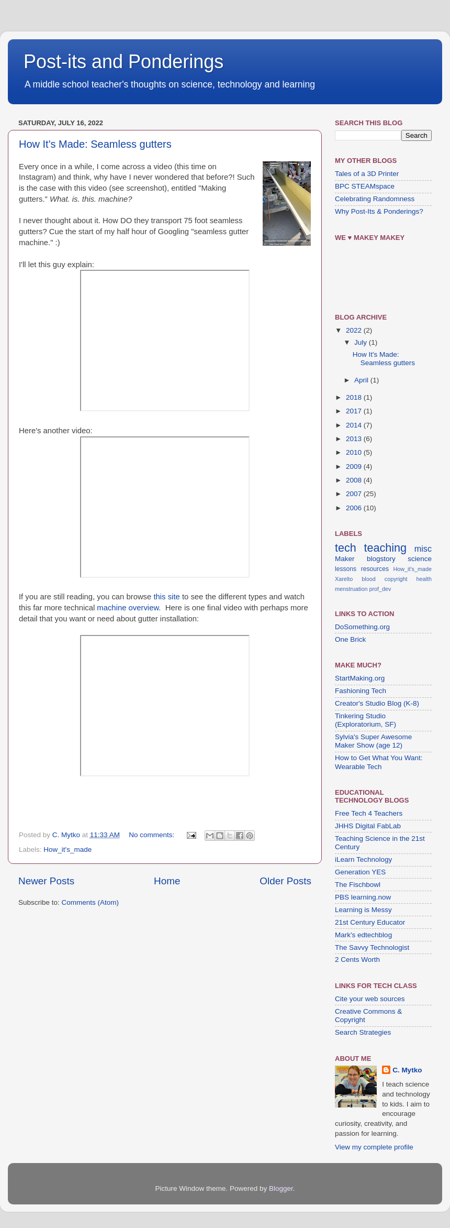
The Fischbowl (357, 885)
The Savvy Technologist (372, 947)
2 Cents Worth (357, 959)
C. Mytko (407, 1070)
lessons (345, 569)
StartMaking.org (360, 678)
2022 (355, 330)
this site (166, 597)
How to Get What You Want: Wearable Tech (379, 762)
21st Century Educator (370, 922)
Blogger (281, 1188)
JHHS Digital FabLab (368, 826)
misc (423, 548)
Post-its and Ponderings (123, 61)
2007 (355, 494)
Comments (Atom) (90, 902)
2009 (355, 466)
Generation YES (360, 872)
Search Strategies (363, 1032)
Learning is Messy (363, 910)
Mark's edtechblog (363, 935)
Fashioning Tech (360, 691)
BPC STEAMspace (365, 186)
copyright (396, 579)
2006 (355, 508)
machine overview (128, 608)
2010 (355, 452)
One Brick (350, 639)
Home (167, 880)
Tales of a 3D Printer (367, 174)
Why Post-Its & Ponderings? (379, 211)
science (420, 559)
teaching (385, 547)
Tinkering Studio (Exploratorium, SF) (365, 720)
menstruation (351, 589)
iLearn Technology (363, 859)
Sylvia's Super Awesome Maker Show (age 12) (373, 741)
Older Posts (285, 880)
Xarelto (344, 579)
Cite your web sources (370, 999)
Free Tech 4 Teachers (368, 813)
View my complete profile (374, 1147)
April (362, 380)
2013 (355, 439)
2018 (355, 397)
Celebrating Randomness (374, 199)
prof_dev (380, 589)
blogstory (381, 559)
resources (375, 569)
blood (368, 579)
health (424, 579)
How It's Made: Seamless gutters (95, 144)
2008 (355, 480)
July (361, 342)
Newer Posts (46, 880)
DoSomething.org (362, 627)
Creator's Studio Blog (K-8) (377, 703)
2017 (355, 411)
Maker (345, 559)
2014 (355, 425)
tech (345, 547)
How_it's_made (67, 849)
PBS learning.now (363, 897)
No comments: (152, 835)
